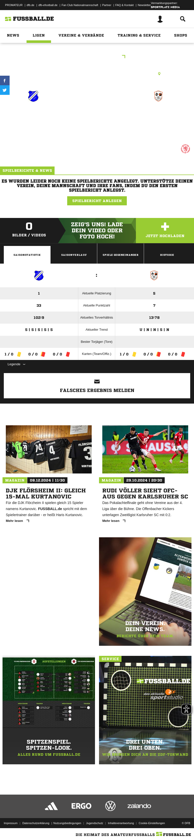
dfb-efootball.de (48, 5)
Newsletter (144, 5)
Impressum (10, 823)
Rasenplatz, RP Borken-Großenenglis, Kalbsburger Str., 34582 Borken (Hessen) (97, 73)
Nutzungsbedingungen (67, 823)
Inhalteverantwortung (121, 823)
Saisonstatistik (27, 255)
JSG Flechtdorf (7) (158, 114)
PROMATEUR (13, 5)
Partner (106, 5)
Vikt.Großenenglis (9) (34, 117)
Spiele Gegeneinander (120, 255)
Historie (167, 255)
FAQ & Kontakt (124, 5)
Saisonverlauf (74, 255)
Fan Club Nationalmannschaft (80, 5)
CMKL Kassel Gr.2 (97, 57)
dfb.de (30, 5)
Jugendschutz (94, 823)
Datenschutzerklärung (35, 823)
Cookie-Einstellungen (152, 823)
